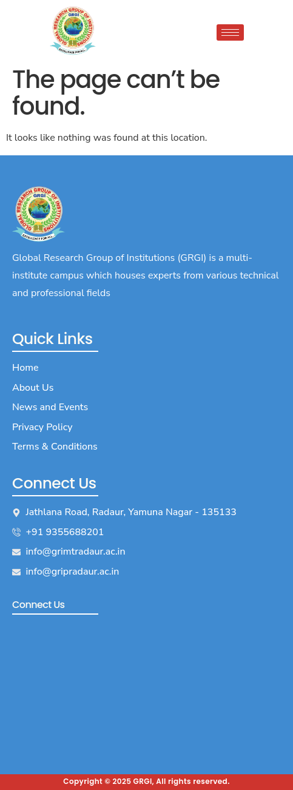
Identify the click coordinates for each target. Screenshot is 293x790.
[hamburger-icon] (230, 32)
